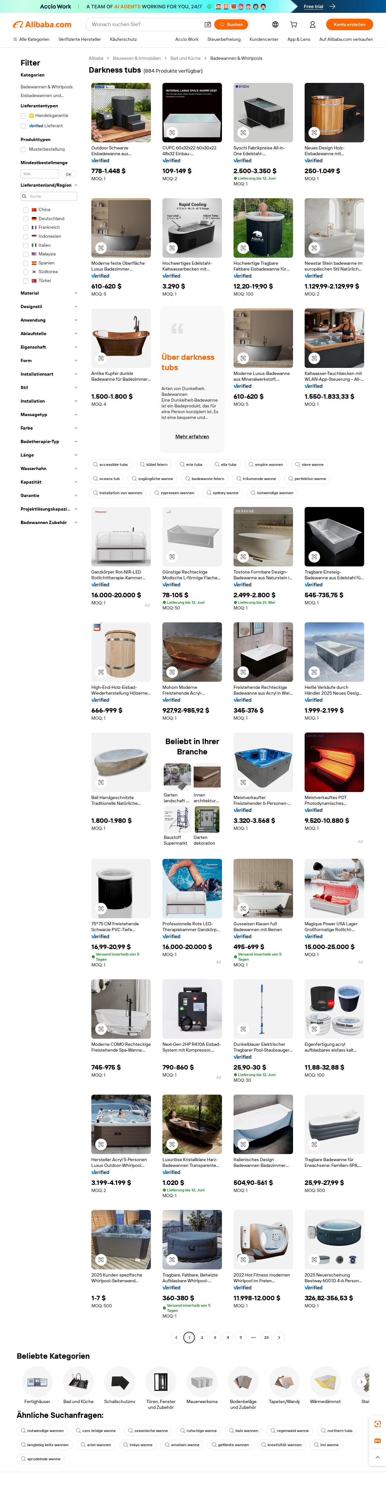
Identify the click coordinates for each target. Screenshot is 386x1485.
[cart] (295, 25)
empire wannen (266, 464)
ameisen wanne (182, 1444)
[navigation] (49, 698)
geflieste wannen (230, 1444)
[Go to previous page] (176, 1337)
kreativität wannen (281, 1444)
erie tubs (191, 464)
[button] (208, 24)
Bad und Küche (185, 58)
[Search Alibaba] (145, 24)
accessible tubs (110, 464)
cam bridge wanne (96, 1430)
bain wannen (243, 1430)
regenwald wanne (290, 1430)
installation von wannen (117, 492)
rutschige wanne (198, 1430)
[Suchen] (231, 24)
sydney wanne (222, 492)
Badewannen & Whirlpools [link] (236, 58)
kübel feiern (154, 464)
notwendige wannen (272, 492)
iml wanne (326, 1444)
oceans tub (106, 478)
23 (266, 1337)
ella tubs (225, 464)
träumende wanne (256, 478)
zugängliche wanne (152, 478)
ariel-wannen (96, 1444)
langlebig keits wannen (45, 1444)
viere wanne (309, 464)
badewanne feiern (204, 478)
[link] (377, 1424)
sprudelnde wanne (40, 1459)
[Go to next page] (279, 1337)
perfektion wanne (307, 478)
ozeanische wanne (148, 1430)
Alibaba (96, 58)
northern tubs (337, 1430)
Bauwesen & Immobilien (137, 58)
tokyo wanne (137, 1444)
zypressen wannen (174, 492)
